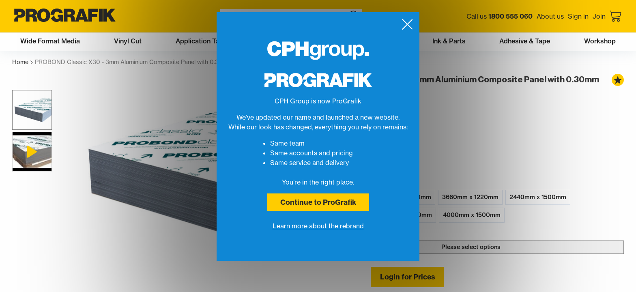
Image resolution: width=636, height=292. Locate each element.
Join (599, 16)
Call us (499, 16)
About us (550, 16)
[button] (32, 110)
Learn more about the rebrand (318, 226)
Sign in (578, 16)
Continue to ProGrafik (318, 202)
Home (22, 62)
